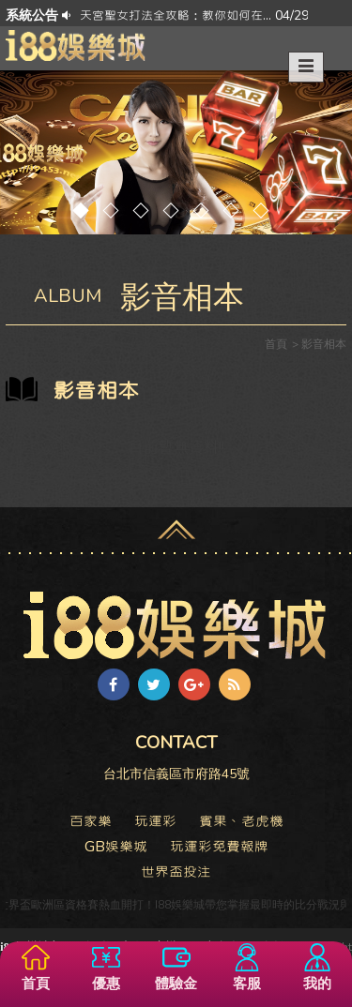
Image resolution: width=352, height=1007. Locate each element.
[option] (194, 15)
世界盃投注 (176, 872)
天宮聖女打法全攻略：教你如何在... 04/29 (194, 15)
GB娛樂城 (115, 846)
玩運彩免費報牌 (219, 846)
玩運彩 (155, 821)
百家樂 (90, 821)
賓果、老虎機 (241, 821)
